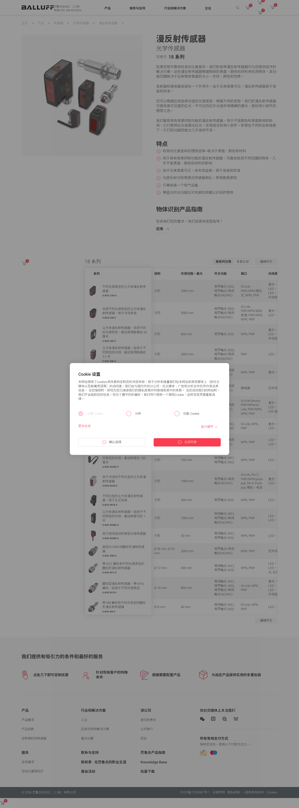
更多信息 (84, 426)
